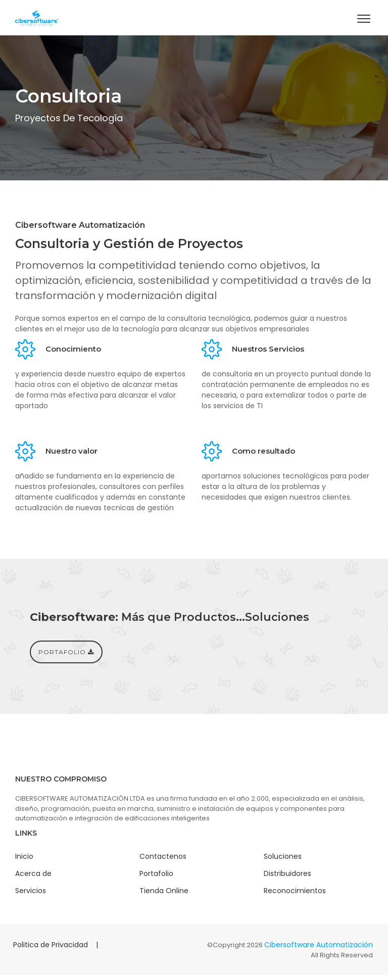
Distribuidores (287, 873)
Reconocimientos (295, 891)
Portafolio (156, 873)
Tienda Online (163, 891)
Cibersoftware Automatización (318, 945)
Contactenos (162, 856)
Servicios (30, 891)
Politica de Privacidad (50, 945)
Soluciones (283, 856)
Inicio (24, 856)
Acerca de (33, 873)
